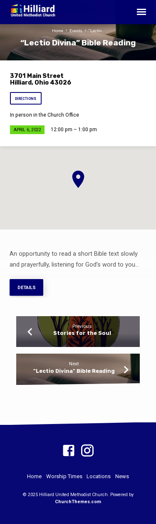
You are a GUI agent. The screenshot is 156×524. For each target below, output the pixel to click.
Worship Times (64, 476)
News (122, 476)
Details (26, 287)
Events (75, 30)
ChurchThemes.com (78, 501)
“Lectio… (96, 30)
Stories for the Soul (82, 333)
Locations (99, 476)
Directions (25, 99)
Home (57, 30)
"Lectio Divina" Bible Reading (74, 371)
